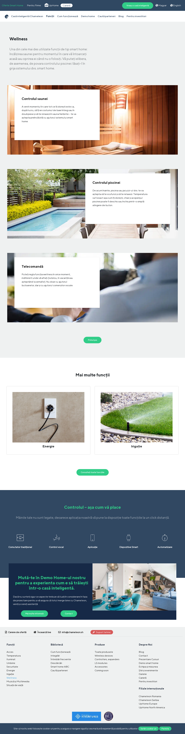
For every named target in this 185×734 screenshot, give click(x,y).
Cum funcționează (67, 16)
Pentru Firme (34, 5)
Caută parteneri (106, 16)
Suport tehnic (102, 632)
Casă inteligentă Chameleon (27, 16)
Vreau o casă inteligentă (137, 5)
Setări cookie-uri (148, 728)
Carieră (66, 5)
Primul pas (92, 340)
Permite (165, 728)
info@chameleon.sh (70, 632)
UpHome (52, 5)
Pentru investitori (136, 16)
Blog (121, 16)
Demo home (88, 16)
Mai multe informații (34, 613)
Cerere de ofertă (15, 632)
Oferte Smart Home (12, 5)
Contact (69, 613)
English (175, 5)
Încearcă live (42, 632)
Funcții (50, 16)
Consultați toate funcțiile (92, 472)
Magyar (161, 5)
